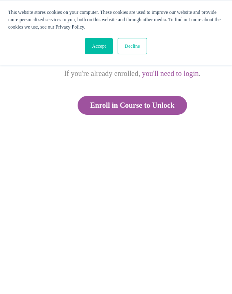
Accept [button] (99, 46)
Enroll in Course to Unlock (132, 105)
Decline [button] (132, 46)
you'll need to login (170, 73)
